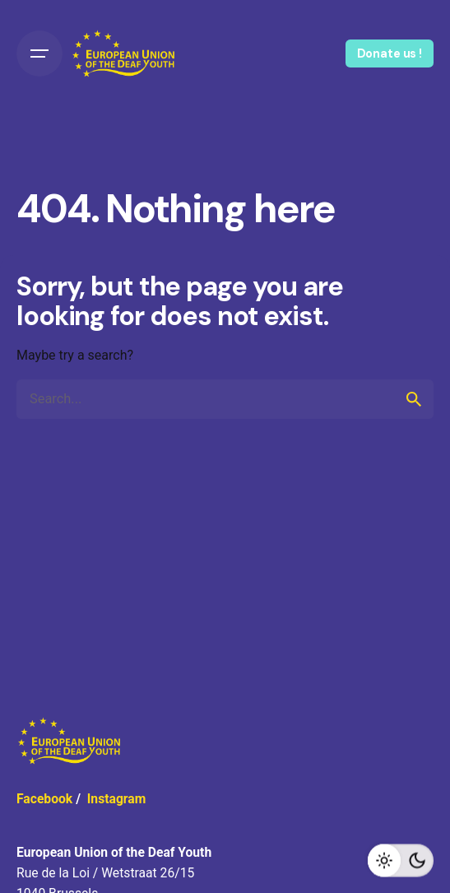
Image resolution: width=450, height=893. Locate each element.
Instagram (116, 799)
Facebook (44, 799)
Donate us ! (389, 53)
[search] (414, 399)
